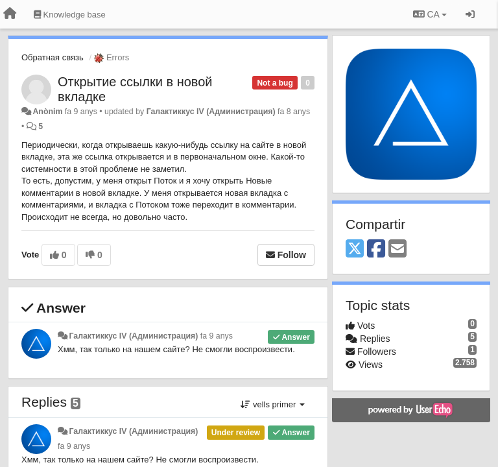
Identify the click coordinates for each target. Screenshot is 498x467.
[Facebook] (376, 249)
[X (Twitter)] (355, 249)
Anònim (47, 111)
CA (430, 14)
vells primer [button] (273, 404)
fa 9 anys (216, 336)
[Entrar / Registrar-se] (470, 14)
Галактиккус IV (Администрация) (211, 111)
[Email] (397, 249)
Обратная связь (52, 57)
